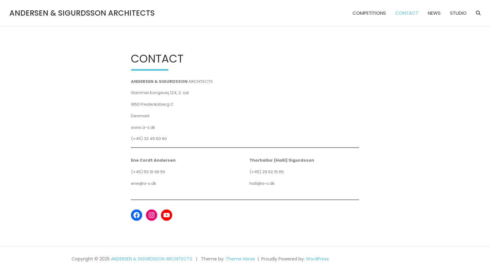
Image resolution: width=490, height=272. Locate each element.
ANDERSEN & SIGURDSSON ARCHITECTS (82, 13)
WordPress (317, 259)
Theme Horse (240, 259)
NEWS (434, 13)
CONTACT (406, 13)
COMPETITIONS (369, 13)
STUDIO (458, 13)
